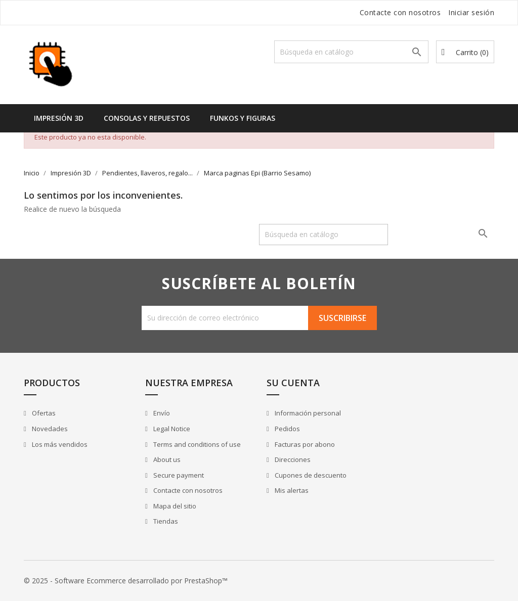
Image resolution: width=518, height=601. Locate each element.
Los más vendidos (59, 444)
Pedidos (286, 428)
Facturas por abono (304, 444)
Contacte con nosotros (400, 12)
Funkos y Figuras (242, 118)
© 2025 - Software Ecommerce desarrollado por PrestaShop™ (126, 580)
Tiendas (165, 521)
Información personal (307, 413)
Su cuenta (293, 383)
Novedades (49, 428)
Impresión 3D (58, 118)
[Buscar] (351, 51)
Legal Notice (171, 428)
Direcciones (292, 459)
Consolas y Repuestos (147, 118)
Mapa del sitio (174, 506)
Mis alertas (291, 490)
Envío (161, 413)
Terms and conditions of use (196, 444)
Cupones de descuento (310, 475)
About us (166, 459)
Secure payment (178, 475)
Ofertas (43, 413)
